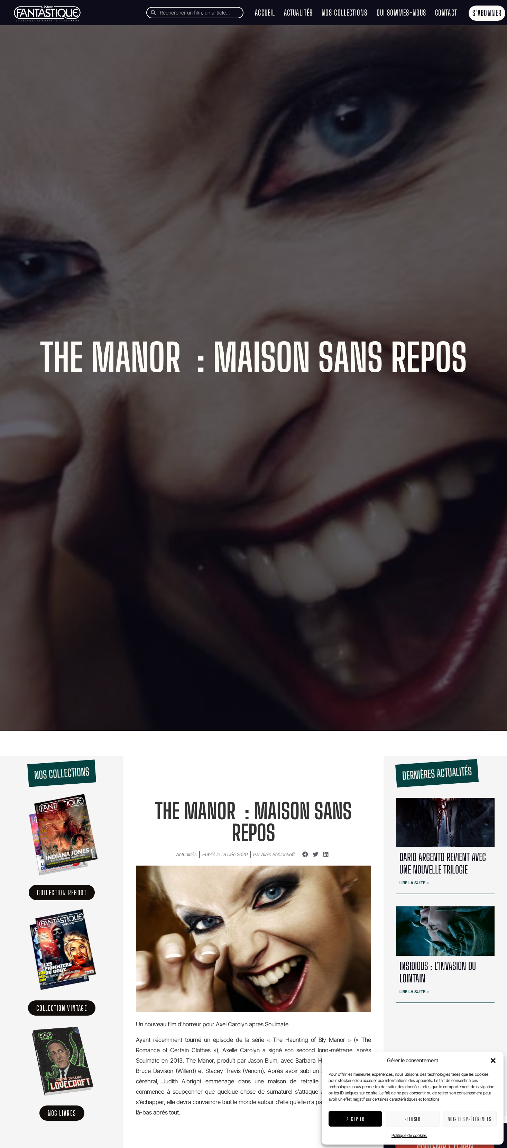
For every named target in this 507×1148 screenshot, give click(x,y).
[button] (493, 1060)
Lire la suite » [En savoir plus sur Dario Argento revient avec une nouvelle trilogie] (414, 882)
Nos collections (345, 12)
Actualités (298, 12)
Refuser (413, 1119)
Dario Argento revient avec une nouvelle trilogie (442, 863)
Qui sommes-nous (401, 12)
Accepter (356, 1119)
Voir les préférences (469, 1119)
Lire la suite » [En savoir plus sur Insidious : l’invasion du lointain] (414, 991)
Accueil (265, 12)
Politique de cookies (409, 1135)
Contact (446, 12)
